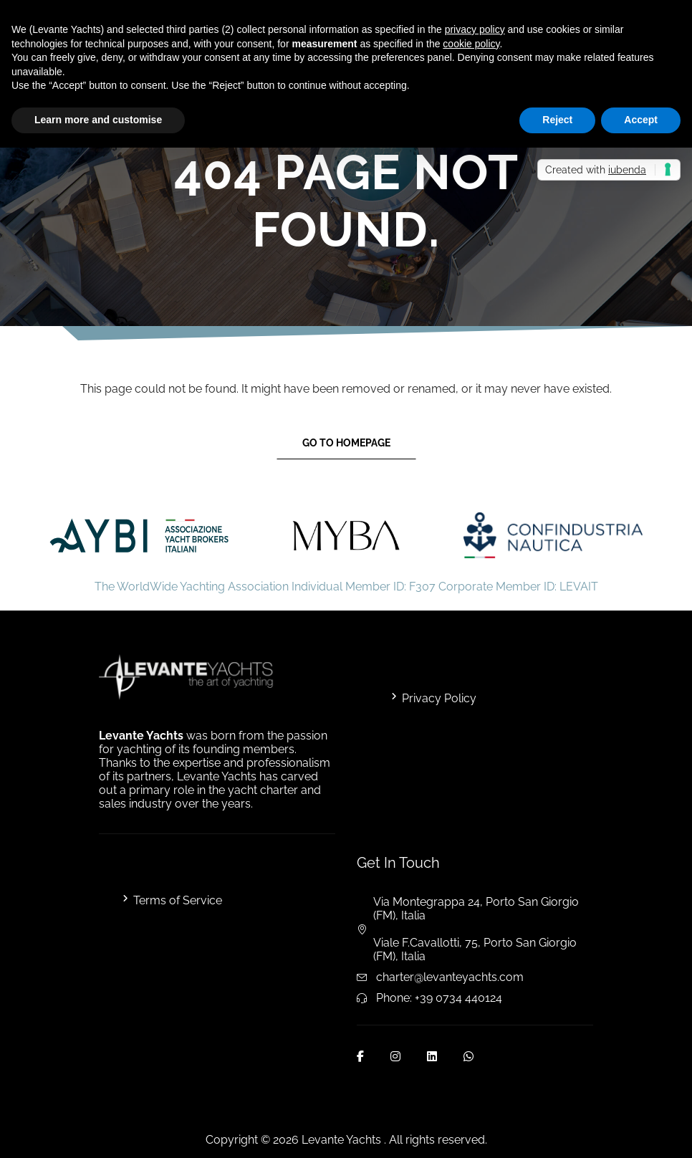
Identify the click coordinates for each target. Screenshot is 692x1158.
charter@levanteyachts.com (450, 977)
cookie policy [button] (471, 43)
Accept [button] (641, 119)
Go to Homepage (346, 443)
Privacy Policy (439, 698)
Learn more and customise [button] (98, 119)
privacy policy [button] (475, 29)
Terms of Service (177, 900)
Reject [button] (557, 119)
